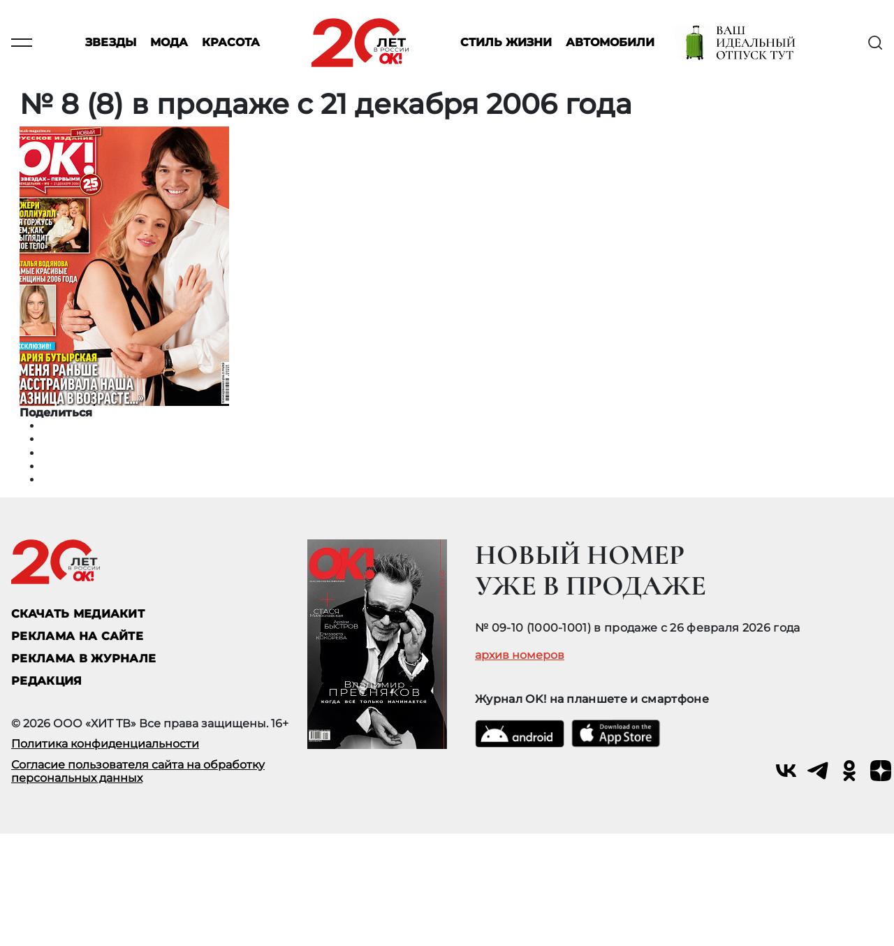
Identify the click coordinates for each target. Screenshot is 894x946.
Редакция (46, 680)
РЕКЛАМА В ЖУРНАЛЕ (83, 658)
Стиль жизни (506, 43)
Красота (231, 43)
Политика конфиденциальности (105, 743)
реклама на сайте (77, 636)
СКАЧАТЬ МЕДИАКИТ (78, 613)
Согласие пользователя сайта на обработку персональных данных (138, 771)
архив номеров (519, 655)
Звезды (110, 43)
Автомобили (610, 43)
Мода (169, 43)
